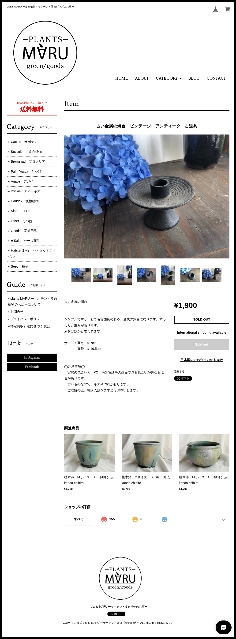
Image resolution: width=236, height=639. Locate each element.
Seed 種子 (19, 266)
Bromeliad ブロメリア (28, 161)
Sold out (201, 344)
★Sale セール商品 (25, 241)
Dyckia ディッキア (25, 191)
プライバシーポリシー (26, 319)
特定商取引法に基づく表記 (30, 326)
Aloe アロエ (20, 211)
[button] (168, 79)
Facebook (32, 367)
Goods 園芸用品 (24, 231)
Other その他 (21, 221)
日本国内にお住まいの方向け (201, 360)
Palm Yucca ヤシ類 (26, 171)
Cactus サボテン (24, 142)
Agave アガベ (22, 181)
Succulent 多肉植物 (26, 151)
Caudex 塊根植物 (24, 201)
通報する (179, 371)
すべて (79, 519)
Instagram (32, 357)
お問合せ (16, 312)
